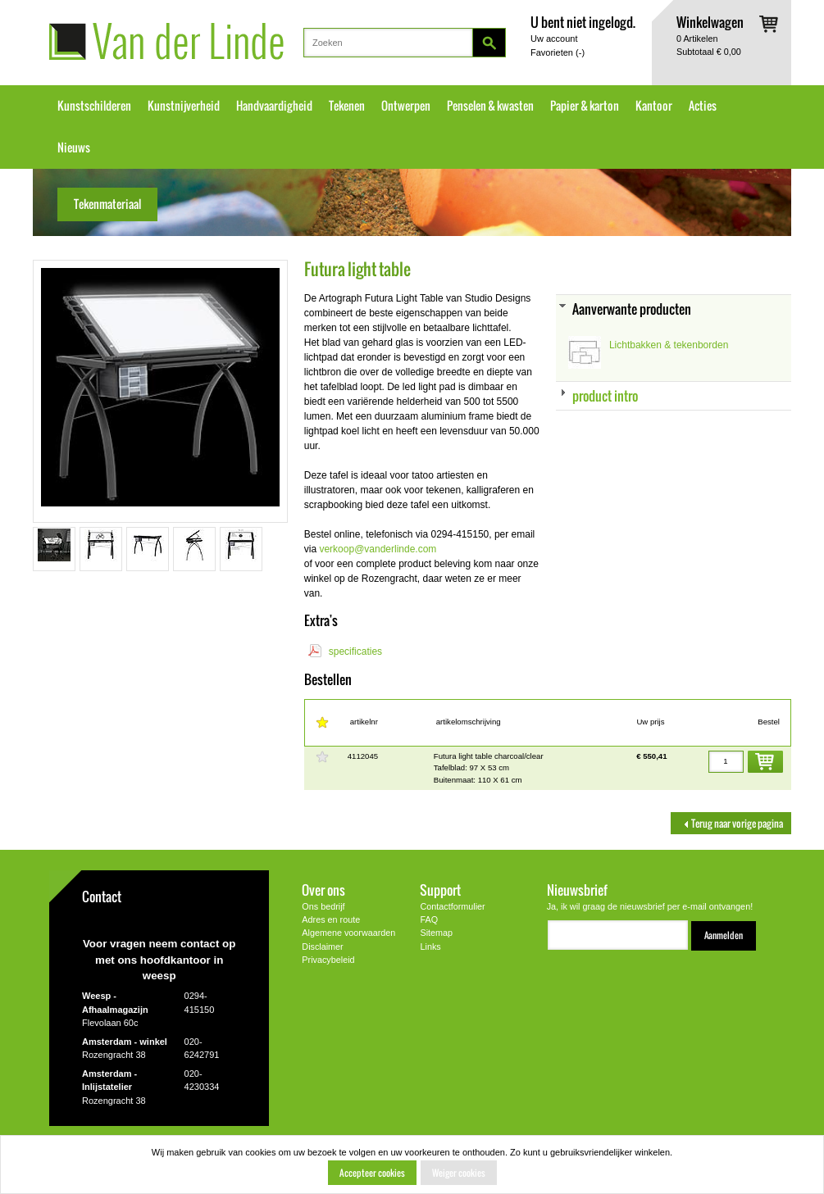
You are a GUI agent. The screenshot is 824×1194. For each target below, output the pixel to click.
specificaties (355, 651)
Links (430, 946)
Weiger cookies (458, 1172)
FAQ (429, 919)
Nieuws (73, 147)
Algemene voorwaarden (348, 932)
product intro (605, 395)
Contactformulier (452, 906)
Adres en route (331, 919)
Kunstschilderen (94, 106)
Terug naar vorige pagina (731, 823)
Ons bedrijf (323, 906)
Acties (703, 106)
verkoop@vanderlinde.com (377, 549)
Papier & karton (584, 106)
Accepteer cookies (372, 1172)
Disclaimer (322, 946)
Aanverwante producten (631, 308)
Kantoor (653, 106)
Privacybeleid (328, 960)
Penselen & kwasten (490, 106)
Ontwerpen (405, 106)
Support (440, 889)
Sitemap (436, 932)
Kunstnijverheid (184, 106)
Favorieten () (557, 52)
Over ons (323, 889)
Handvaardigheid (274, 106)
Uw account (553, 38)
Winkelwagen (710, 21)
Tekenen (347, 106)
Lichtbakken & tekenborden (668, 345)
